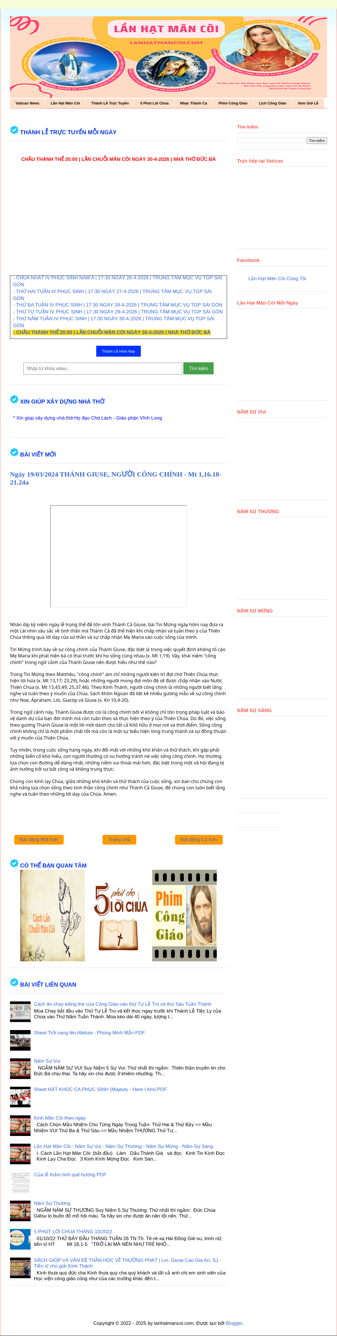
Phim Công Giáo (232, 103)
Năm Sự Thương (52, 1203)
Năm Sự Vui (47, 1061)
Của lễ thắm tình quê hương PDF (70, 1174)
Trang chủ (119, 839)
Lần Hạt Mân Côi (65, 103)
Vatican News (27, 103)
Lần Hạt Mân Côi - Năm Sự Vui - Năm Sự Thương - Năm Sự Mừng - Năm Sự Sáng (123, 1146)
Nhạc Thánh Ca (193, 103)
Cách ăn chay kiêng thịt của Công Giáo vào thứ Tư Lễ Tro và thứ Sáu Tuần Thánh (122, 1004)
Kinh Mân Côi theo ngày (60, 1118)
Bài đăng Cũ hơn (199, 839)
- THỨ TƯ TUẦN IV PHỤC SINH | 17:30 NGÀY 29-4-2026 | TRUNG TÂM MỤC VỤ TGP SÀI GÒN (118, 312)
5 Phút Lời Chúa (154, 103)
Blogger (234, 1323)
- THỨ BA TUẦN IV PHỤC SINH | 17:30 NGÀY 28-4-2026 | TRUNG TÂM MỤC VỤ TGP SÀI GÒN (117, 305)
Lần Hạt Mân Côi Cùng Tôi (277, 278)
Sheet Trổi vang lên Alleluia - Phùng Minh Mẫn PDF (89, 1032)
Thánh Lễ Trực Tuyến (110, 103)
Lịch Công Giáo (272, 103)
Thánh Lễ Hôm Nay (118, 351)
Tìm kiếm (198, 368)
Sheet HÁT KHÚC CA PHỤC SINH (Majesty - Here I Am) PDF (100, 1089)
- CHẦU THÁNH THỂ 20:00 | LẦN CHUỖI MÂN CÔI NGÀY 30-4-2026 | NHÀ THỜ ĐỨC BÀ (111, 332)
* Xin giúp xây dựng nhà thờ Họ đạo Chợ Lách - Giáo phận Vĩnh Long (87, 418)
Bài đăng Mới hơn (39, 839)
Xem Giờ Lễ (308, 103)
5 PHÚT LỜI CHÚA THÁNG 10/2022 (73, 1231)
